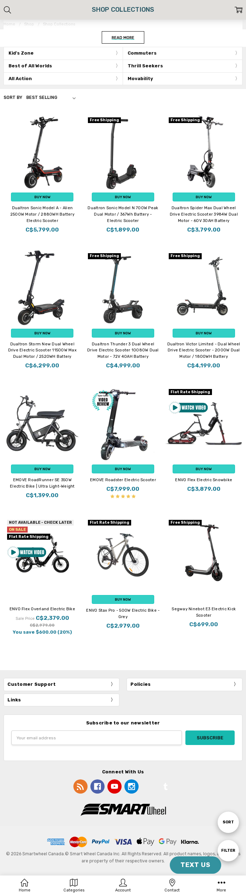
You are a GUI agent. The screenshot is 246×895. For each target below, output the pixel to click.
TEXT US (195, 865)
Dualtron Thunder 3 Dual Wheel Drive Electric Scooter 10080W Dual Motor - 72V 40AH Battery (123, 350)
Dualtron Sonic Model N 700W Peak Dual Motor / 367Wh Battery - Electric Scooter (123, 214)
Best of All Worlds (30, 65)
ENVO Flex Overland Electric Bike (42, 609)
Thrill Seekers (145, 65)
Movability (140, 78)
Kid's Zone (21, 53)
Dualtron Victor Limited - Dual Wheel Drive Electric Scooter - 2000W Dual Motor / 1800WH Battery (203, 350)
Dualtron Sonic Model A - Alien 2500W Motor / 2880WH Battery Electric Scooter (42, 214)
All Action (20, 78)
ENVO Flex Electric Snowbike (203, 480)
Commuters (142, 53)
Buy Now (42, 197)
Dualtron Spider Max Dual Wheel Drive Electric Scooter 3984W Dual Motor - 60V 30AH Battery (204, 214)
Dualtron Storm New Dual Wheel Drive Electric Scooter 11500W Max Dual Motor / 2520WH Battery (42, 350)
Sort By (13, 97)
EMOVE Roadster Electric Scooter (123, 480)
